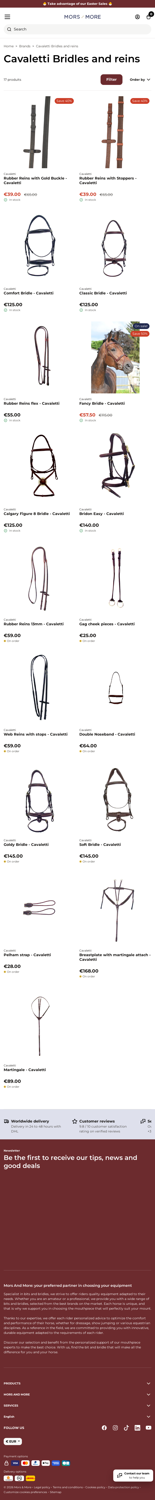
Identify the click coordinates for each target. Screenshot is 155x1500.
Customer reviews (97, 1121)
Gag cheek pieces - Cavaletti (107, 624)
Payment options (16, 1456)
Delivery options (15, 1471)
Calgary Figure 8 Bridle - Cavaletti (37, 514)
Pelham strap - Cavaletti (27, 955)
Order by (140, 79)
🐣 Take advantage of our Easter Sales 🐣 (77, 4)
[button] (77, 1416)
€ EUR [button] (11, 1441)
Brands (24, 46)
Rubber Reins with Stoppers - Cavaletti (108, 180)
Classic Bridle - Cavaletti (103, 293)
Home (9, 46)
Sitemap (55, 1492)
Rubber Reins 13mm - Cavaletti (34, 624)
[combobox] (77, 29)
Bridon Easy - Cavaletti (101, 514)
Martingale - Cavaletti (25, 1070)
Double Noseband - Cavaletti (107, 734)
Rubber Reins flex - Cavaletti (32, 403)
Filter (111, 79)
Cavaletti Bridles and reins (57, 46)
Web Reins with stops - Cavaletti (36, 734)
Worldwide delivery (30, 1121)
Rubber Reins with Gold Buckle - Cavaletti (35, 180)
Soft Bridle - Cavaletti (100, 844)
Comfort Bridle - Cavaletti (29, 293)
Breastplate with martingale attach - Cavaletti (115, 957)
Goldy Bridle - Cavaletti (26, 844)
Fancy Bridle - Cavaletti (102, 403)
